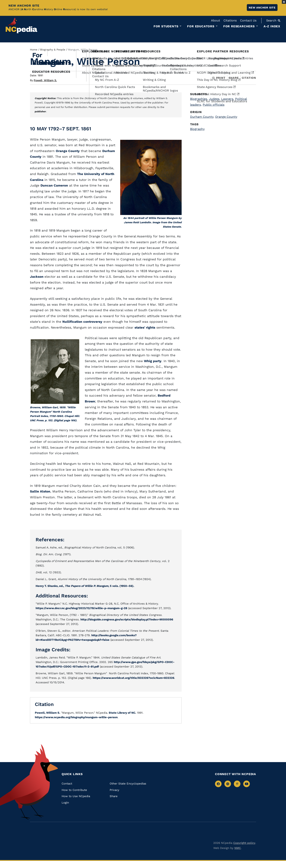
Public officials (213, 104)
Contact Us (248, 20)
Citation (249, 78)
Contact (67, 783)
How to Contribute (74, 790)
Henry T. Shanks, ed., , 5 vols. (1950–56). (85, 586)
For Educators (200, 26)
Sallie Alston (40, 491)
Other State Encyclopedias (128, 783)
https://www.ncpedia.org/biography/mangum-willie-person (76, 717)
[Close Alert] (284, 2)
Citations (230, 20)
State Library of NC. (122, 712)
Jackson (37, 276)
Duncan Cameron (54, 185)
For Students (166, 26)
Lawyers (227, 99)
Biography (197, 129)
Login (65, 802)
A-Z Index (272, 26)
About (215, 20)
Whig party (152, 361)
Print (219, 78)
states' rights (145, 327)
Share (234, 78)
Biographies (199, 99)
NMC (237, 848)
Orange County (68, 151)
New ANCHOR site (262, 7)
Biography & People (52, 49)
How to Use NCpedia (76, 796)
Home (33, 49)
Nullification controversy (82, 321)
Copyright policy (244, 843)
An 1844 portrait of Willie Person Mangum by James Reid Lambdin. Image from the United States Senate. (152, 222)
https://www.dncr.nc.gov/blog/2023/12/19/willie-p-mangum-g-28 (81, 608)
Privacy (114, 790)
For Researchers (239, 26)
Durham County (202, 117)
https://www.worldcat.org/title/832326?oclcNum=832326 (133, 678)
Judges (214, 99)
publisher (40, 111)
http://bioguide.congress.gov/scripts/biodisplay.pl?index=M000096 (126, 619)
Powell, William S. (45, 80)
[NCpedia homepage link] (21, 25)
